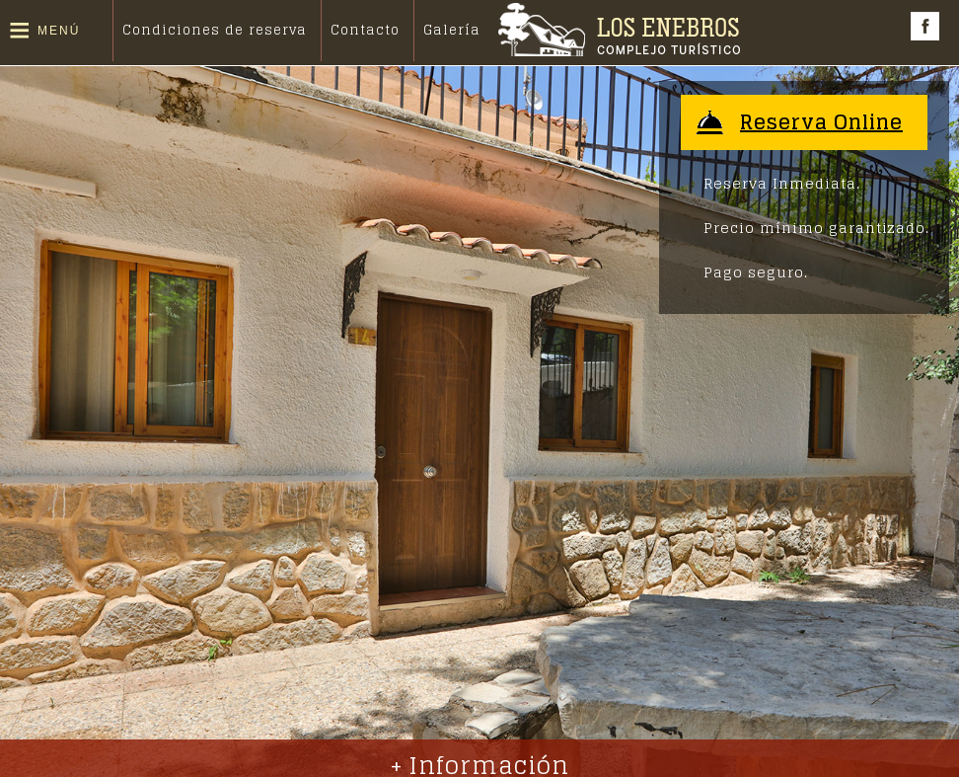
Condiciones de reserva (214, 30)
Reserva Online (821, 122)
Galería (451, 30)
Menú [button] (58, 31)
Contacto (365, 30)
